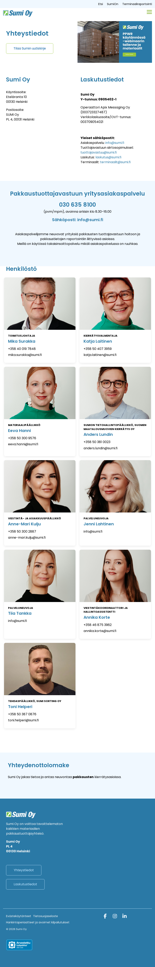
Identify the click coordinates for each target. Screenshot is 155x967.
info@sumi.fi (114, 142)
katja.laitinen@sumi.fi (100, 355)
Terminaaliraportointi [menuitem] (137, 4)
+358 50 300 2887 (22, 531)
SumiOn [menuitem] (112, 4)
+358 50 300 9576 (22, 438)
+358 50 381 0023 (97, 442)
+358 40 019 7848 (22, 348)
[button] (149, 11)
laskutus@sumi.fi (108, 157)
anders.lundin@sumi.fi (100, 448)
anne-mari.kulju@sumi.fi (27, 537)
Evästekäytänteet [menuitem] (18, 916)
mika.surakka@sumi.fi (25, 355)
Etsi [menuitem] (100, 4)
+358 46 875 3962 (98, 625)
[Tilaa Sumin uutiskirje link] (29, 48)
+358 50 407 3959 (98, 348)
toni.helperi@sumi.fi (23, 720)
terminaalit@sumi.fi (115, 162)
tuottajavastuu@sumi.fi (99, 152)
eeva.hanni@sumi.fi (23, 444)
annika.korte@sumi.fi (100, 631)
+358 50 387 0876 (22, 714)
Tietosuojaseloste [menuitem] (45, 916)
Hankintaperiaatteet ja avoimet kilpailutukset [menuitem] (37, 922)
